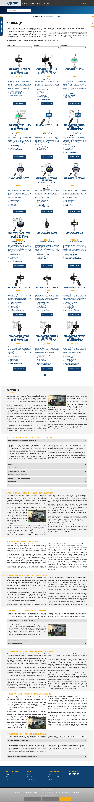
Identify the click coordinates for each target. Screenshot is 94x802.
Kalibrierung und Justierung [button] (14, 478)
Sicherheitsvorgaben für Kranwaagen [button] (16, 495)
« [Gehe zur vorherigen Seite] (42, 385)
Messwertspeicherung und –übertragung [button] (17, 484)
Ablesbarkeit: (37, 55)
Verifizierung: (63, 55)
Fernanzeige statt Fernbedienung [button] (15, 653)
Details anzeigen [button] (19, 113)
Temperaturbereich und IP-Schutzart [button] (16, 481)
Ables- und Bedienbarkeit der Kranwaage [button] (17, 650)
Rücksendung (30, 786)
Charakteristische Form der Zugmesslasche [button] (18, 750)
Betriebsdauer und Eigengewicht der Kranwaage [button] (19, 488)
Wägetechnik (51, 26)
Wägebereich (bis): (11, 55)
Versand (29, 784)
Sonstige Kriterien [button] (12, 491)
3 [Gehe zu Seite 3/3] (49, 385)
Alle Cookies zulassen (65, 799)
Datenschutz (9, 786)
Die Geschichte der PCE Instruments (56, 786)
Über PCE (50, 784)
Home (45, 26)
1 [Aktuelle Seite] (44, 385)
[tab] (47, 450)
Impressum (8, 784)
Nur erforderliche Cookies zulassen (32, 799)
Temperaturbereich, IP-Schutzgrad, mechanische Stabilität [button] (21, 630)
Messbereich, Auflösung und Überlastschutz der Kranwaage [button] (22, 450)
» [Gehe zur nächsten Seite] (51, 385)
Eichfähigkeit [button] (11, 474)
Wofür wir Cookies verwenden (47, 795)
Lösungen (32, 3)
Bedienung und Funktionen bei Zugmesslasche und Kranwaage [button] (22, 766)
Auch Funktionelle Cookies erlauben (50, 799)
